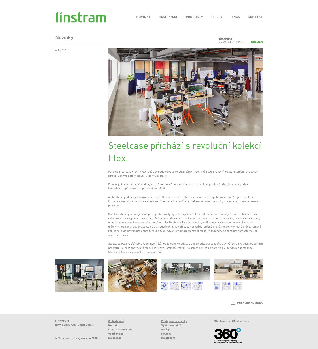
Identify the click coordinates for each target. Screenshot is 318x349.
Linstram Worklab (120, 329)
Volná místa (115, 333)
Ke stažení (168, 338)
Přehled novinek (250, 302)
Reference (114, 338)
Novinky (166, 333)
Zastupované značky (174, 321)
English (257, 42)
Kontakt (113, 325)
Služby (165, 329)
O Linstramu (116, 321)
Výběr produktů (171, 325)
